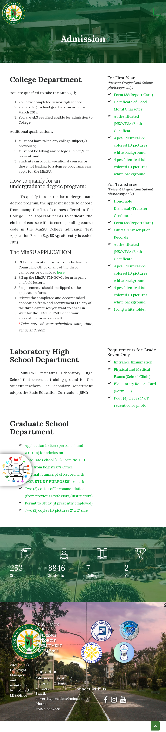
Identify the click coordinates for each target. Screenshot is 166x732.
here (61, 272)
